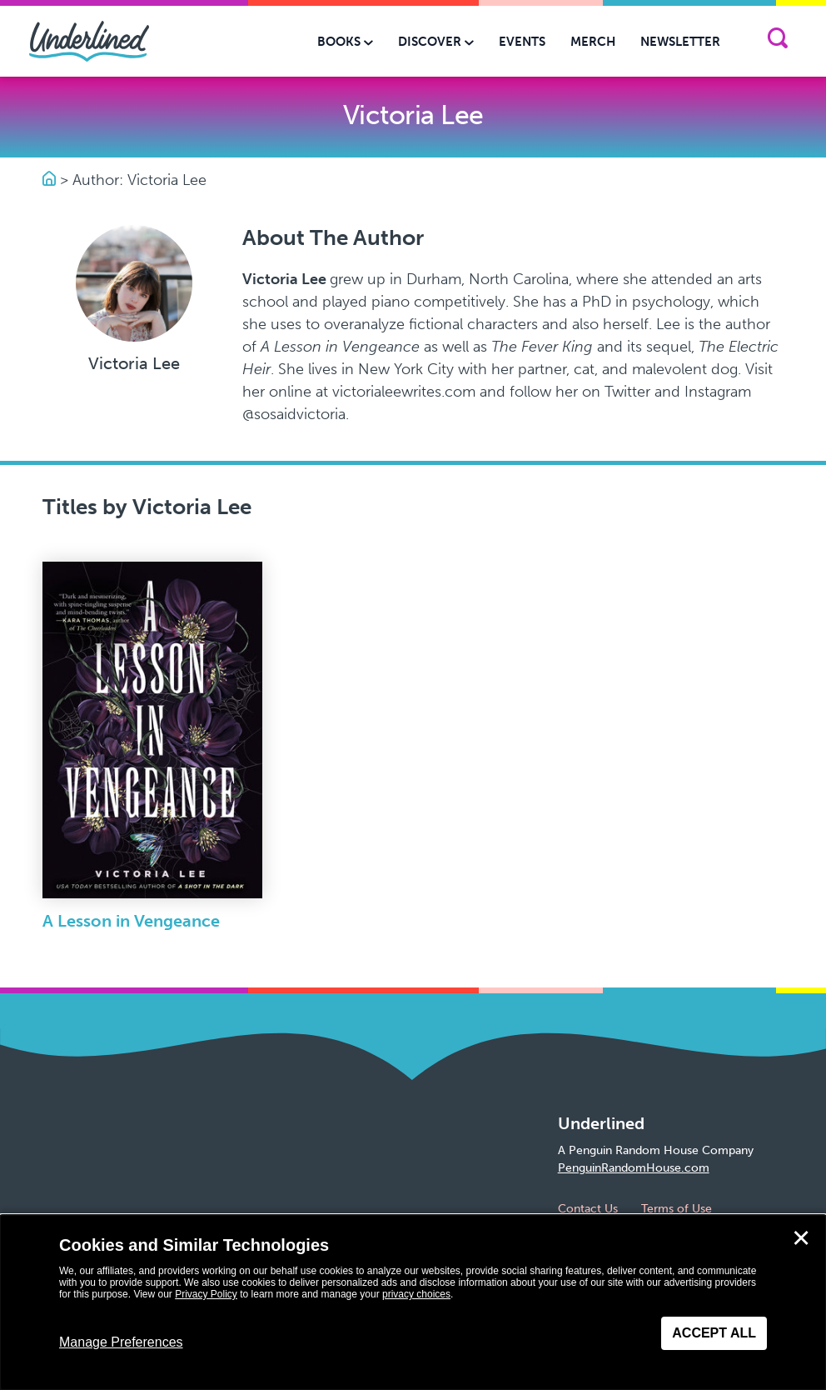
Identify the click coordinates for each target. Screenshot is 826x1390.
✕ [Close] (801, 1238)
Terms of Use (676, 1209)
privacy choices (416, 1294)
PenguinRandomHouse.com (633, 1168)
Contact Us (588, 1209)
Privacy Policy (206, 1294)
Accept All (714, 1333)
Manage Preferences (121, 1342)
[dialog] (413, 1302)
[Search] (777, 41)
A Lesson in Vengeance (131, 921)
